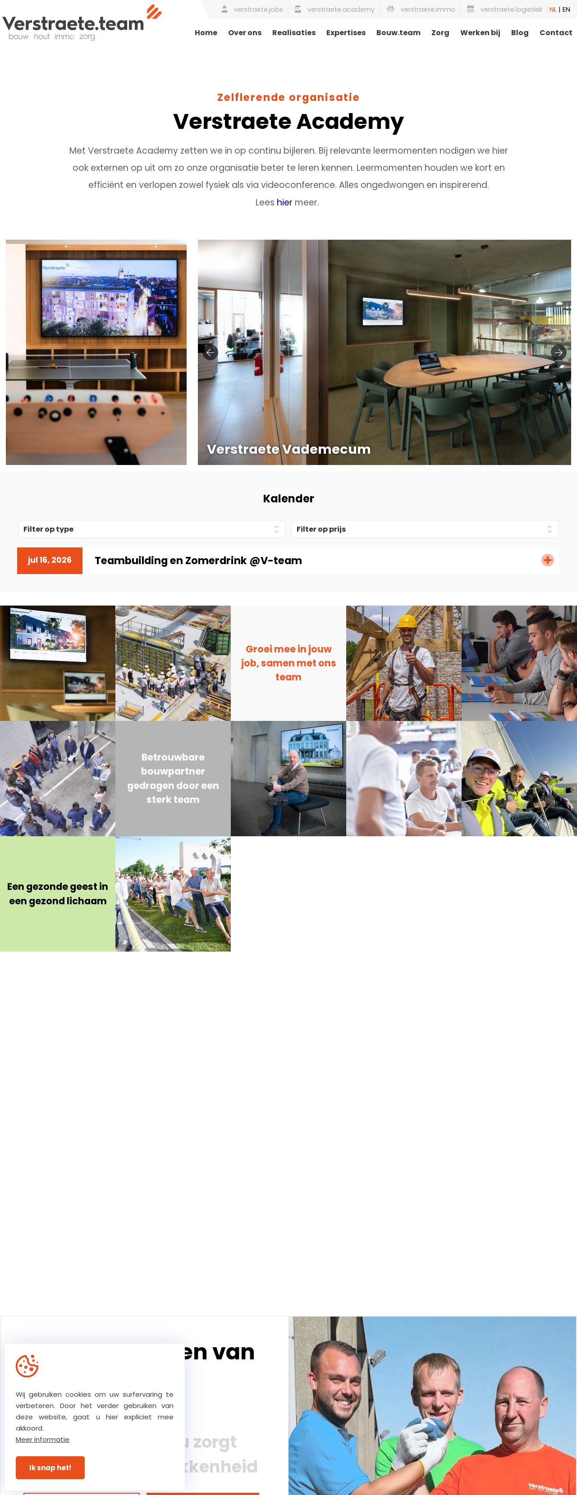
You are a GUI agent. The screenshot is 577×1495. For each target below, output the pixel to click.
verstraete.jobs (252, 9)
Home (206, 32)
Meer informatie (42, 1439)
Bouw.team (398, 32)
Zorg (440, 32)
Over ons (244, 32)
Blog (520, 32)
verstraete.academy (335, 9)
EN (566, 9)
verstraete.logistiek (504, 9)
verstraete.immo (420, 9)
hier (285, 202)
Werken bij (480, 32)
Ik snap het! (50, 1467)
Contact (556, 32)
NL (553, 9)
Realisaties (294, 32)
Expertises (346, 32)
